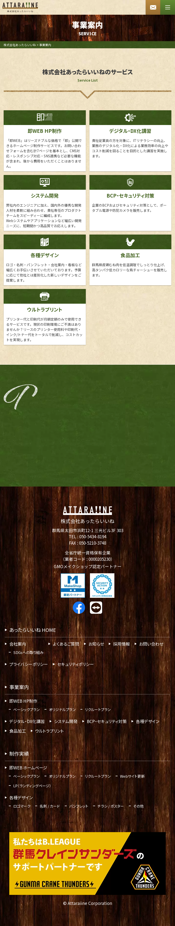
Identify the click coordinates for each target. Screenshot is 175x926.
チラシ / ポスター (111, 806)
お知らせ (96, 644)
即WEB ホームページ (28, 767)
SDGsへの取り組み (28, 652)
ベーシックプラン (26, 709)
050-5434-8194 (92, 536)
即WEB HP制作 (23, 701)
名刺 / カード (50, 806)
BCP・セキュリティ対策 (107, 721)
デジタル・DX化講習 (27, 721)
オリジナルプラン (62, 709)
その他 (138, 806)
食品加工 (17, 731)
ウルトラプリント (49, 731)
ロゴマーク (21, 806)
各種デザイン (147, 721)
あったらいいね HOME (32, 629)
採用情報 (121, 644)
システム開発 (65, 721)
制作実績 (19, 753)
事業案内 (19, 686)
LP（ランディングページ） (32, 785)
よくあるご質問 (66, 644)
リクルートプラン (98, 709)
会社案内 (17, 644)
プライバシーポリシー (28, 664)
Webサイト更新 (132, 776)
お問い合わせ (151, 644)
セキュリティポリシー (75, 664)
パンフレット (78, 806)
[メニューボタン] (167, 7)
